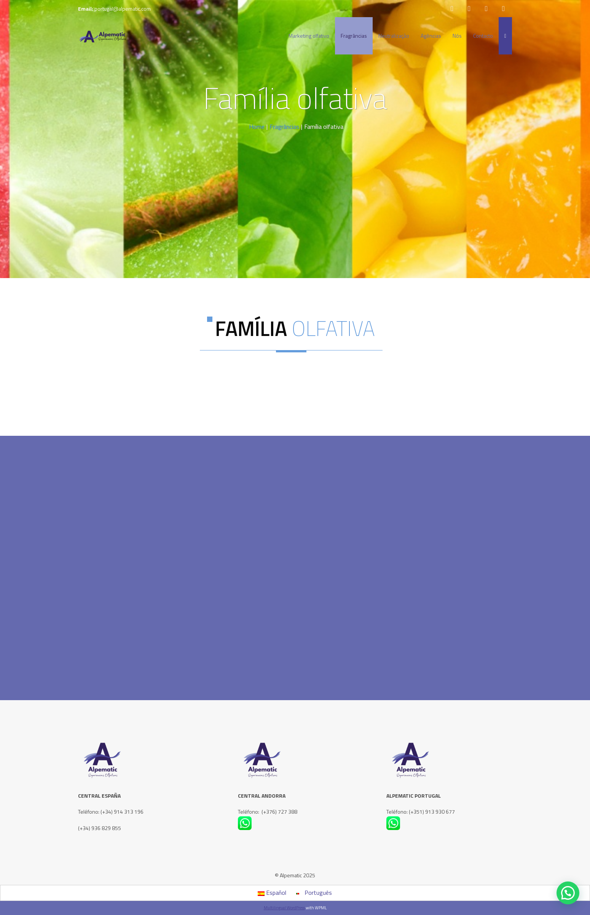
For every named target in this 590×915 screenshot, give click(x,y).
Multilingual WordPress (284, 908)
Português (314, 892)
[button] (568, 892)
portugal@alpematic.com (122, 9)
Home (257, 126)
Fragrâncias (284, 126)
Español (272, 892)
